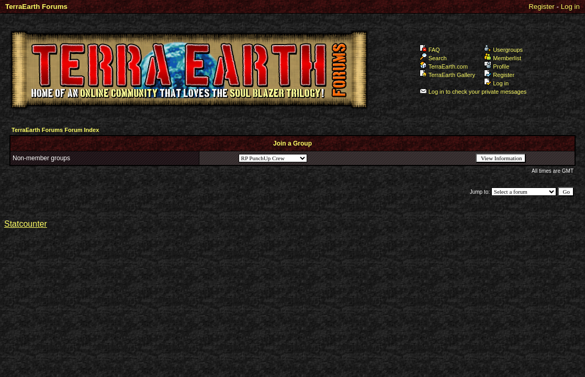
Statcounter (25, 223)
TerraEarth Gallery (447, 75)
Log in (570, 6)
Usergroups (503, 50)
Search (433, 58)
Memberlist (502, 58)
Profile (496, 66)
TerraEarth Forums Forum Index (55, 130)
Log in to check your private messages (473, 91)
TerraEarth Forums (36, 6)
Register (541, 6)
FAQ (430, 50)
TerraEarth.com (444, 66)
